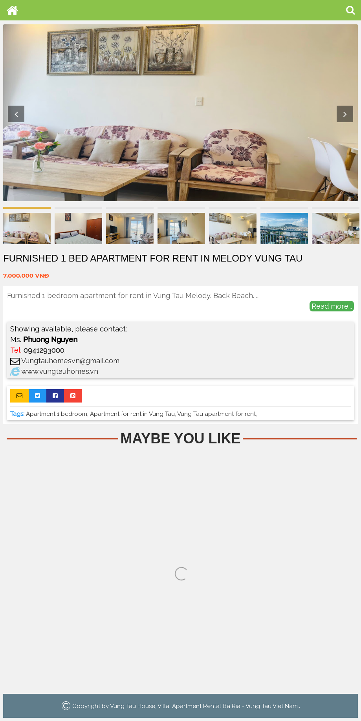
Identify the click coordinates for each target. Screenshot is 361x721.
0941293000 (44, 350)
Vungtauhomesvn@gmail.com (70, 361)
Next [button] (345, 114)
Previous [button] (16, 114)
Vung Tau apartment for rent (216, 413)
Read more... (332, 306)
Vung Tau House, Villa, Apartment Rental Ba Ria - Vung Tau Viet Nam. (204, 705)
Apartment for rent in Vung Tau (132, 413)
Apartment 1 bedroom (56, 413)
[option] (180, 112)
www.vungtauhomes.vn (59, 371)
